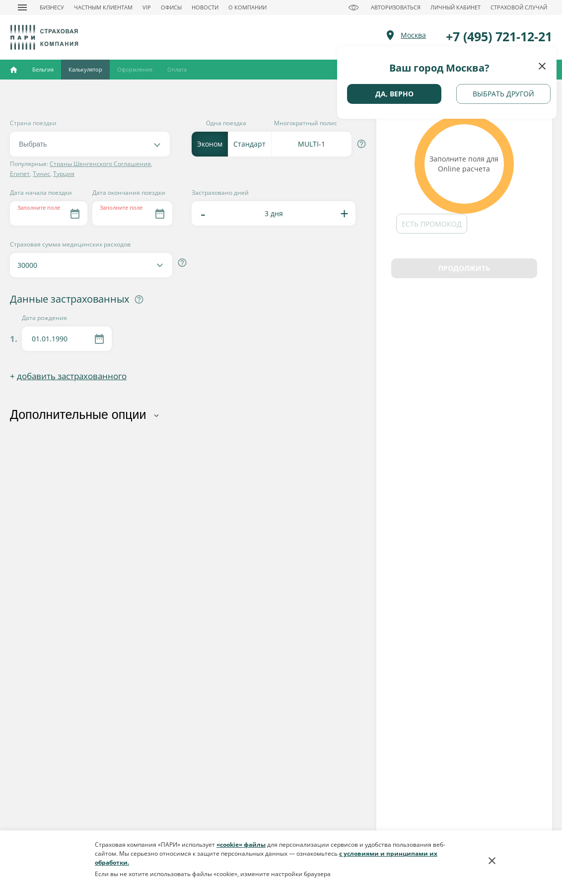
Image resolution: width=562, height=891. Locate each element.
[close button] (543, 66)
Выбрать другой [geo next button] (503, 93)
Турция (63, 173)
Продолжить (464, 268)
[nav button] (22, 7)
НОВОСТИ (205, 7)
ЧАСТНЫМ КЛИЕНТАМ (103, 7)
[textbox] (86, 144)
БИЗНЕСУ (52, 7)
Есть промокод (432, 224)
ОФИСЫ (171, 7)
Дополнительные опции (78, 414)
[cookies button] (492, 860)
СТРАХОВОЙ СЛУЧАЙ (519, 7)
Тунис (41, 173)
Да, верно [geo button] (394, 93)
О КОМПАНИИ (247, 7)
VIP (146, 7)
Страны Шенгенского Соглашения (100, 164)
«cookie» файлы (241, 844)
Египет (20, 173)
